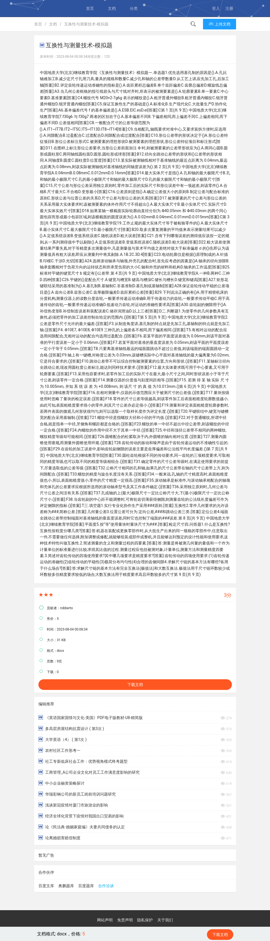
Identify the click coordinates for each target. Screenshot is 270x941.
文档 (112, 8)
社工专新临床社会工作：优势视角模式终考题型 (83, 761)
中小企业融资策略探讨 (61, 783)
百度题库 (86, 886)
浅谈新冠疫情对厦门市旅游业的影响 (73, 805)
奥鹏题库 (66, 886)
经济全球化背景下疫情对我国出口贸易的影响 (81, 815)
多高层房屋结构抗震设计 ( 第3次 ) (71, 728)
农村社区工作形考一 (59, 750)
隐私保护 (145, 920)
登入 (216, 8)
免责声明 (125, 920)
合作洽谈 (106, 886)
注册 (229, 8)
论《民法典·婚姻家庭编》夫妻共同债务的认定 (81, 826)
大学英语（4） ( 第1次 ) (62, 739)
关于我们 (165, 920)
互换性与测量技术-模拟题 (86, 24)
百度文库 (46, 886)
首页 (90, 8)
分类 (134, 8)
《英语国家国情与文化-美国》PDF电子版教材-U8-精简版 (90, 717)
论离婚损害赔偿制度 (59, 837)
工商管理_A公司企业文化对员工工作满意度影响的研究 (89, 772)
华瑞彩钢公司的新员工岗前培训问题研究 (77, 794)
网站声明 (105, 920)
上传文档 (219, 24)
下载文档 (135, 684)
